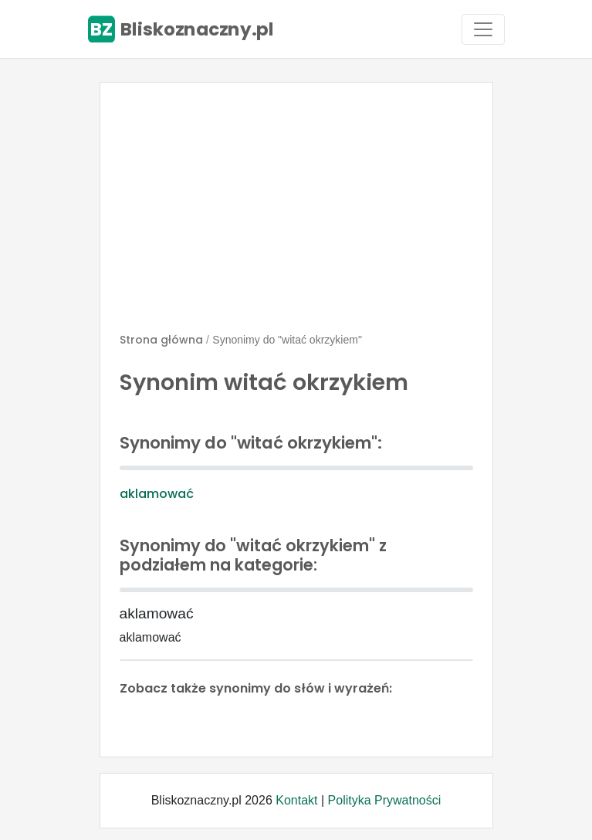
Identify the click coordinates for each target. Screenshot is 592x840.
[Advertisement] (296, 214)
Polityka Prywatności (384, 800)
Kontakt (296, 800)
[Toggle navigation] (483, 29)
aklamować (157, 494)
